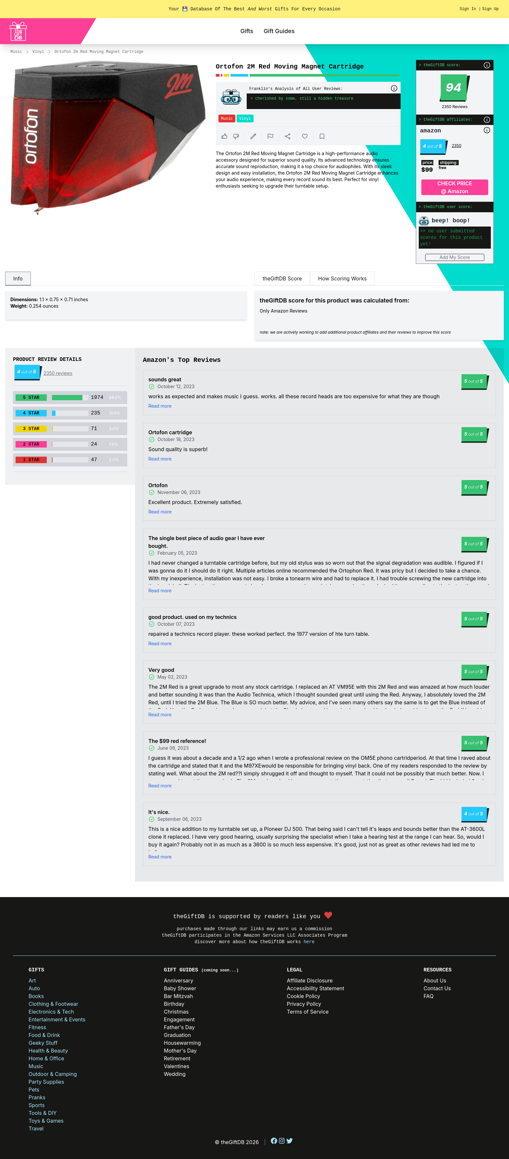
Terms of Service (308, 1011)
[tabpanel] (126, 305)
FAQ (429, 996)
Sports (36, 1105)
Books (36, 996)
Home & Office (46, 1058)
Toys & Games (46, 1120)
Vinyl (38, 52)
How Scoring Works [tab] (342, 278)
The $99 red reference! (177, 741)
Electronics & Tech (51, 1011)
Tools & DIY (43, 1113)
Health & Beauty (48, 1050)
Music (16, 52)
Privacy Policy (304, 1004)
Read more (159, 406)
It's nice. (159, 812)
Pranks (37, 1097)
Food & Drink (44, 1035)
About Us (435, 980)
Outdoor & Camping (53, 1074)
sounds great (164, 379)
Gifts (246, 31)
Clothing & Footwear (53, 1004)
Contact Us (437, 988)
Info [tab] (18, 278)
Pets (34, 1089)
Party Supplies (46, 1082)
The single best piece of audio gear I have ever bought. (206, 542)
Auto (34, 988)
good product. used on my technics (192, 617)
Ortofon (158, 485)
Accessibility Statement (315, 988)
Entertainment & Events (57, 1019)
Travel (36, 1128)
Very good (161, 670)
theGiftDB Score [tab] (282, 278)
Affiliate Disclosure (310, 980)
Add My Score (455, 257)
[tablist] (126, 279)
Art (32, 980)
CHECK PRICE (454, 187)
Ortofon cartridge (170, 432)
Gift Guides (279, 31)
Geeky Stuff (43, 1043)
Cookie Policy (303, 996)
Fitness (37, 1027)
